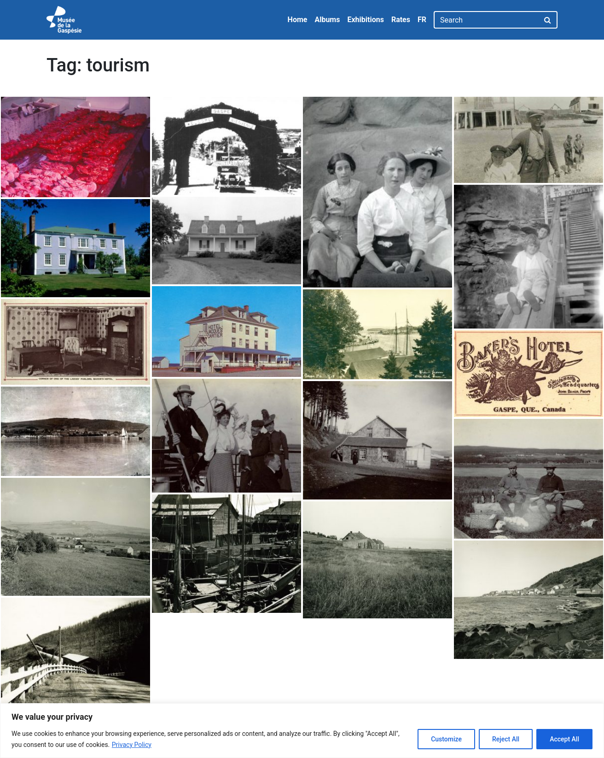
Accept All (564, 739)
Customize (446, 739)
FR (422, 19)
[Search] (486, 20)
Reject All (505, 739)
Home (298, 19)
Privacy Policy (131, 744)
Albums (327, 19)
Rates (400, 19)
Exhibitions (365, 19)
